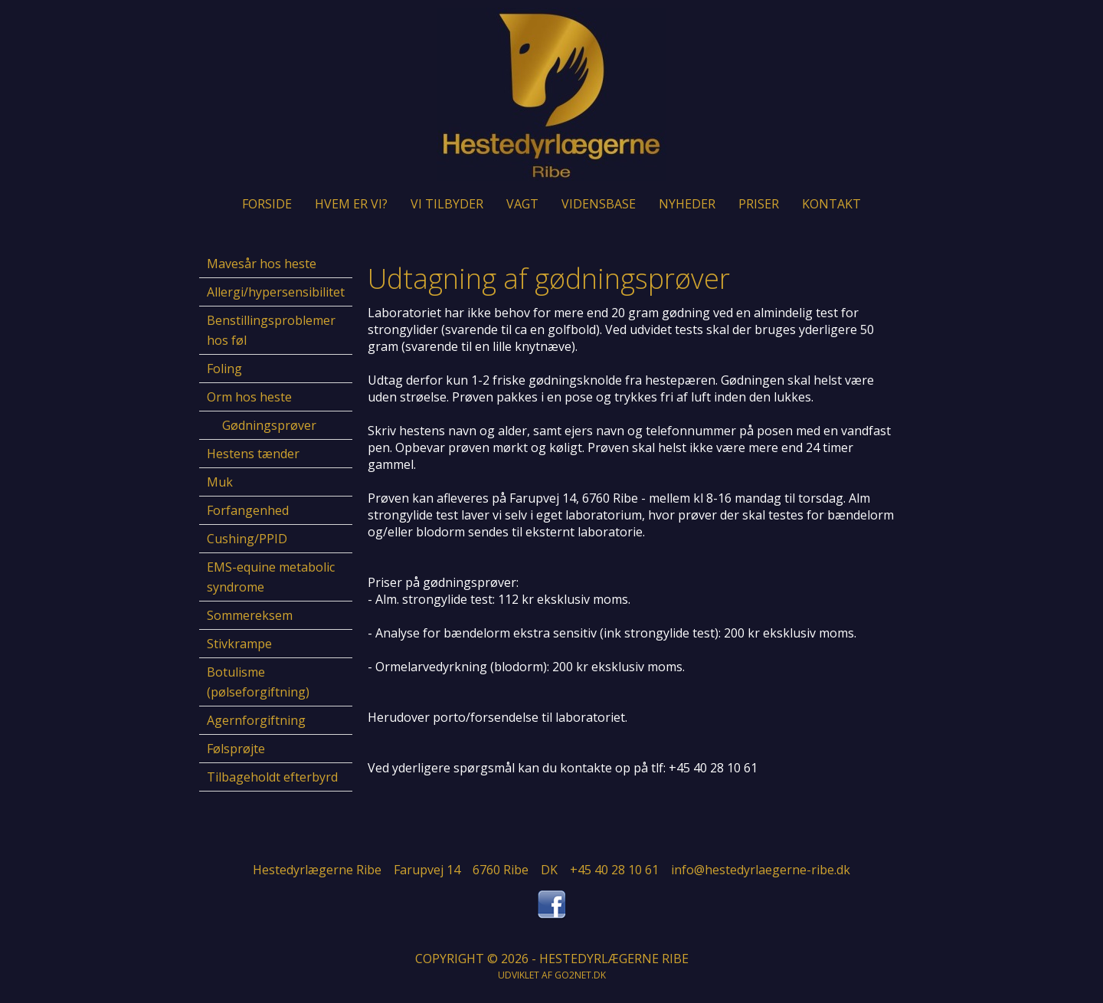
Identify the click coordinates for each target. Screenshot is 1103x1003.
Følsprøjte (236, 748)
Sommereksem (250, 615)
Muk (220, 482)
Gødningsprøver (269, 425)
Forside (267, 203)
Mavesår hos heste (261, 263)
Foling (224, 368)
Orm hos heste (249, 396)
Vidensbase (598, 203)
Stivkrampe (239, 643)
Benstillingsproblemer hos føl (271, 330)
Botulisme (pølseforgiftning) (258, 682)
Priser (758, 203)
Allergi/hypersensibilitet (276, 292)
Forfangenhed (248, 510)
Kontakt (831, 203)
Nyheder (687, 203)
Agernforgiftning (256, 720)
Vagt (522, 203)
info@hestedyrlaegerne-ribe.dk (760, 869)
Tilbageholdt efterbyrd (272, 777)
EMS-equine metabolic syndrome (271, 577)
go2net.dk (580, 975)
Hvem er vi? (351, 203)
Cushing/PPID (247, 538)
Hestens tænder (253, 453)
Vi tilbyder (447, 203)
